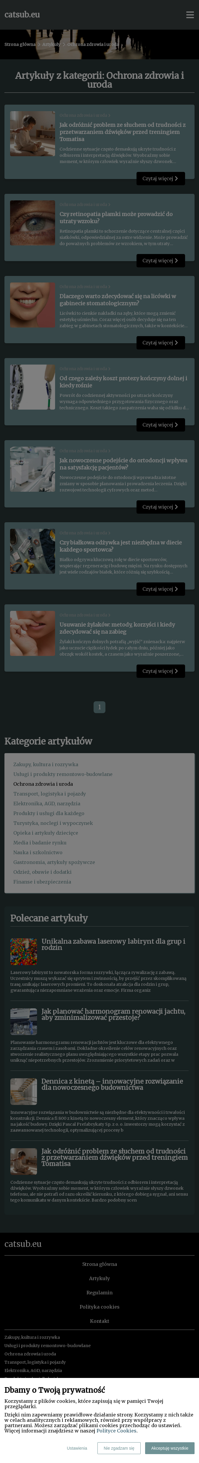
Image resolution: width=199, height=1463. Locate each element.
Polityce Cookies (117, 1431)
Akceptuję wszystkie (169, 1448)
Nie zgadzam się (119, 1448)
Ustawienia (77, 1448)
